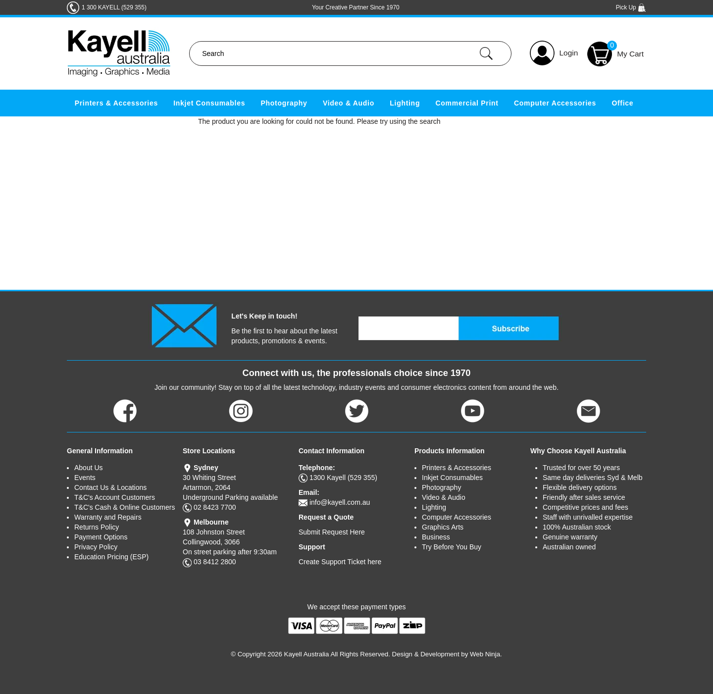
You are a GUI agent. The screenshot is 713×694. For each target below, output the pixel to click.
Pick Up (631, 7)
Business (436, 537)
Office (622, 103)
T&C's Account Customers (114, 497)
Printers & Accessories (116, 103)
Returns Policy (96, 527)
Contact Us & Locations (110, 487)
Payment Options (100, 537)
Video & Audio (348, 103)
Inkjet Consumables (209, 103)
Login (569, 53)
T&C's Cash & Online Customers (124, 507)
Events (85, 477)
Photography (284, 103)
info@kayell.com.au (339, 502)
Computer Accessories (555, 103)
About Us (88, 468)
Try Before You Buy (451, 547)
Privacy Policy (95, 547)
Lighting (405, 103)
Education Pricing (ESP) (111, 557)
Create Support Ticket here (340, 562)
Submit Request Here (332, 532)
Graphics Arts (442, 527)
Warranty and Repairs (108, 517)
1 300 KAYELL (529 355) (114, 7)
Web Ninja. (486, 654)
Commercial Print (467, 103)
